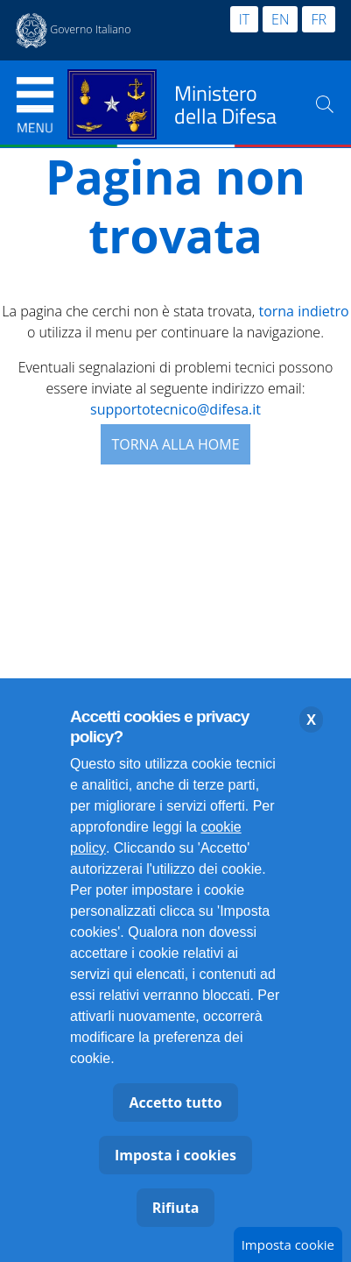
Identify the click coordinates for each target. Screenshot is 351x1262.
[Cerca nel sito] (324, 104)
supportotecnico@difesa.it (175, 409)
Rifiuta (176, 1207)
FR (318, 19)
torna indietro (303, 311)
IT (244, 19)
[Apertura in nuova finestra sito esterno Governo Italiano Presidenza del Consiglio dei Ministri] (73, 30)
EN (280, 19)
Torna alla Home (175, 444)
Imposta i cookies (175, 1155)
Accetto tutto (175, 1102)
